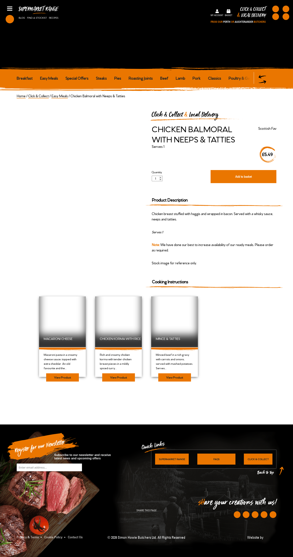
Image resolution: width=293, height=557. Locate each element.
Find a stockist (37, 17)
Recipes (53, 17)
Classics (214, 77)
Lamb (180, 77)
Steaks (101, 77)
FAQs (216, 459)
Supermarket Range (38, 10)
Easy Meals (49, 77)
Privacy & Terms (28, 537)
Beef (164, 77)
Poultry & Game (242, 77)
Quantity (157, 172)
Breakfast (25, 77)
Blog (22, 17)
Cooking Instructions (170, 281)
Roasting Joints (141, 77)
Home (21, 96)
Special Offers (76, 77)
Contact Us (75, 537)
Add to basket (243, 176)
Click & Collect (238, 15)
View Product (62, 377)
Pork (196, 77)
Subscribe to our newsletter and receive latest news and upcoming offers (82, 456)
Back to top (265, 473)
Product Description (170, 199)
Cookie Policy (53, 537)
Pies (117, 77)
